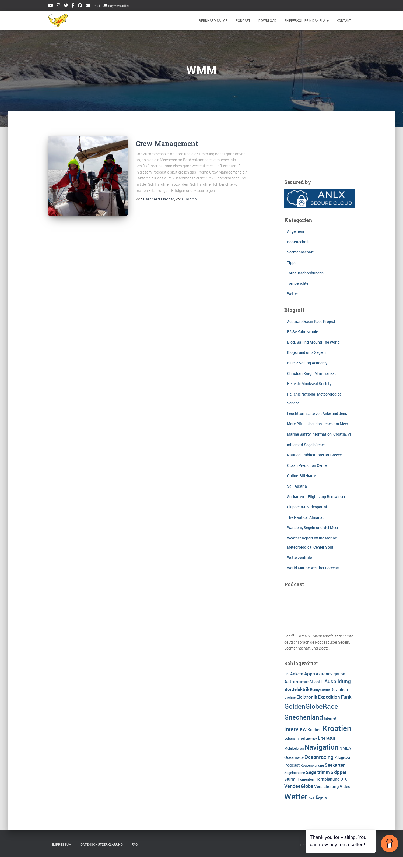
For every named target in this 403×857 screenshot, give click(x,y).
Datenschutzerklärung (101, 844)
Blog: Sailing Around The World (313, 342)
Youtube (50, 6)
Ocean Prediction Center (307, 465)
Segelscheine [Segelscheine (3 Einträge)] (294, 772)
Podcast (243, 21)
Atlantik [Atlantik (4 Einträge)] (316, 681)
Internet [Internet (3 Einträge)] (330, 718)
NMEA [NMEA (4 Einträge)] (345, 748)
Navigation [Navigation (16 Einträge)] (321, 747)
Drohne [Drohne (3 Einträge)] (290, 697)
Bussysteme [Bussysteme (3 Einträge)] (320, 689)
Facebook (73, 6)
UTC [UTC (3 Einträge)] (344, 779)
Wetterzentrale (299, 557)
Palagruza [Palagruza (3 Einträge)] (342, 757)
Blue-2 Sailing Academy (307, 362)
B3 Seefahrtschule (302, 331)
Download (267, 21)
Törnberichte (297, 283)
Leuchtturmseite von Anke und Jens (317, 413)
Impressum (62, 844)
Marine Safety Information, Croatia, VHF (321, 434)
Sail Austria (297, 486)
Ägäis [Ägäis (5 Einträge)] (321, 798)
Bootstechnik (298, 241)
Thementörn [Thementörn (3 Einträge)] (305, 779)
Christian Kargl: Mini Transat (311, 373)
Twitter (66, 6)
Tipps (291, 262)
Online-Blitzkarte (301, 475)
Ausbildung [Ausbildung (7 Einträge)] (337, 681)
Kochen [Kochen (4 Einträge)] (314, 729)
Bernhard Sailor (213, 21)
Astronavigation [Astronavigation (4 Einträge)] (330, 673)
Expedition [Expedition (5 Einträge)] (329, 697)
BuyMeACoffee (116, 5)
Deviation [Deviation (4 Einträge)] (339, 689)
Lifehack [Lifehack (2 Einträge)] (311, 738)
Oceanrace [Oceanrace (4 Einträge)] (294, 757)
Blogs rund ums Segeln (306, 352)
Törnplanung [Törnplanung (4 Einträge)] (328, 779)
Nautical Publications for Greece (314, 454)
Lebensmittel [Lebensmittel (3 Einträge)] (294, 738)
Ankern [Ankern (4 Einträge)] (296, 673)
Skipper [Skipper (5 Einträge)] (338, 772)
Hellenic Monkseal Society (309, 383)
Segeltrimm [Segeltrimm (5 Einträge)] (318, 772)
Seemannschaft (300, 252)
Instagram (58, 6)
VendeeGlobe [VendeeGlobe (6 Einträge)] (298, 786)
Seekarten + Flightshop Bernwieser (316, 496)
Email (96, 5)
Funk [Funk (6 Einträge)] (346, 696)
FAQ (135, 844)
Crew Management (167, 143)
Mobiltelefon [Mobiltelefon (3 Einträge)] (294, 748)
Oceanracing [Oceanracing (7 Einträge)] (319, 756)
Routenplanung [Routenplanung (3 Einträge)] (312, 765)
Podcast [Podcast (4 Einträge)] (292, 765)
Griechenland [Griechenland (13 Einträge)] (303, 717)
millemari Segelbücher (306, 444)
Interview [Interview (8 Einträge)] (295, 729)
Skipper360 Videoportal (307, 506)
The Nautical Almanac (305, 517)
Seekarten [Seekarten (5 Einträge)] (335, 765)
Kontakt (344, 21)
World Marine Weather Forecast (313, 567)
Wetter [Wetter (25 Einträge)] (295, 796)
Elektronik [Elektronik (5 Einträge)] (306, 697)
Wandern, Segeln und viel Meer (312, 527)
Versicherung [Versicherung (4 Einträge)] (326, 786)
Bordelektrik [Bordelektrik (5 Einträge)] (296, 689)
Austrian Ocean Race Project (311, 321)
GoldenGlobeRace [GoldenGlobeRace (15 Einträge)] (311, 706)
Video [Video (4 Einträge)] (345, 786)
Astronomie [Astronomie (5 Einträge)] (296, 681)
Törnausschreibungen (305, 273)
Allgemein (295, 231)
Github (80, 6)
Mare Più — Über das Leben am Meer (317, 423)
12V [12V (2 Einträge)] (286, 674)
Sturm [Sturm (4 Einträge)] (289, 779)
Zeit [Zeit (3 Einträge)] (311, 798)
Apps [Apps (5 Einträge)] (309, 674)
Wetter (292, 293)
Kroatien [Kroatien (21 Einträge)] (337, 728)
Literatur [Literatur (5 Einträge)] (326, 738)
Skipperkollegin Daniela (307, 21)
